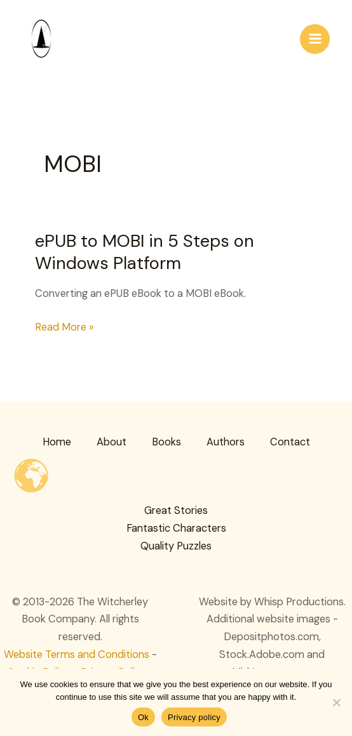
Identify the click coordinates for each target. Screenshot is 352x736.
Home (57, 442)
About (111, 442)
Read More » (64, 327)
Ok (143, 717)
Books (166, 442)
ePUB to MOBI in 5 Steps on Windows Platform (144, 252)
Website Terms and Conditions (76, 654)
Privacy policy (194, 717)
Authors (225, 442)
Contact (290, 442)
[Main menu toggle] (315, 39)
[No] (336, 702)
